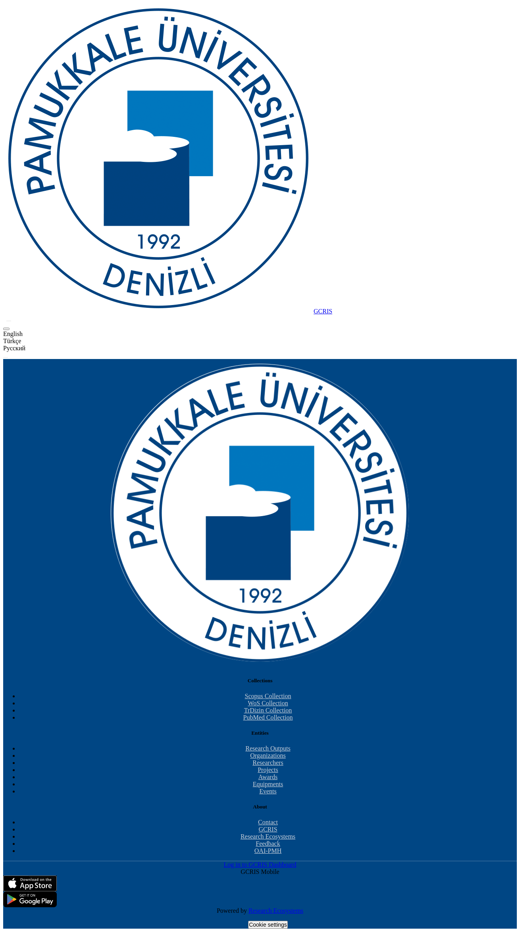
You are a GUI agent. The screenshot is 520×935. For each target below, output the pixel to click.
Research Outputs (267, 748)
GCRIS (267, 829)
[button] (6, 329)
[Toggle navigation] (5, 357)
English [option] (13, 333)
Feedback (268, 843)
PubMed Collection (268, 717)
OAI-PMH (267, 850)
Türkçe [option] (12, 341)
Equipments (268, 784)
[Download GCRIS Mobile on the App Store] (260, 883)
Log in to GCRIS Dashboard (259, 864)
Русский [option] (14, 348)
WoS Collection (268, 703)
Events (268, 791)
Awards (267, 777)
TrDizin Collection (268, 710)
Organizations (267, 755)
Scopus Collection (268, 696)
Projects (268, 769)
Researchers (267, 762)
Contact (268, 822)
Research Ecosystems (268, 836)
